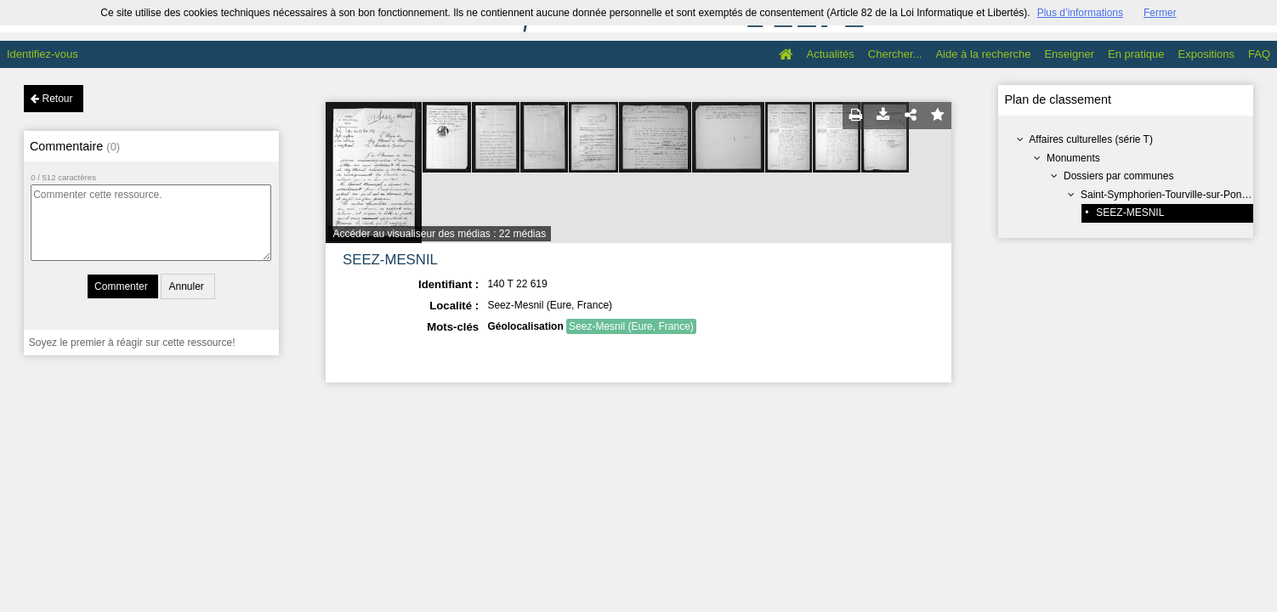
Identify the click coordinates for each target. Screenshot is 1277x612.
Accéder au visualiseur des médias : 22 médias (439, 234)
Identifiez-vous (42, 54)
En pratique (1136, 54)
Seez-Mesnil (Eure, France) (631, 326)
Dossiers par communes (1118, 176)
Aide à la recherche (982, 54)
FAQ (1259, 54)
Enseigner (1069, 54)
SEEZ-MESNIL (1130, 212)
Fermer (1160, 13)
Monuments (1073, 158)
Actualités (830, 54)
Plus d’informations (1080, 13)
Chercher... (895, 54)
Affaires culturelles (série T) (1091, 139)
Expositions (1206, 54)
